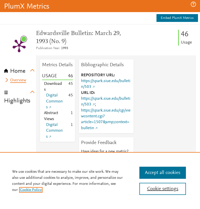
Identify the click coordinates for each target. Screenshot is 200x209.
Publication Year (47, 48)
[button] (193, 4)
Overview (18, 80)
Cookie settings (162, 188)
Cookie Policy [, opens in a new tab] (31, 190)
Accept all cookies (162, 172)
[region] (100, 180)
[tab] (20, 69)
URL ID (87, 93)
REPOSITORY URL (97, 75)
